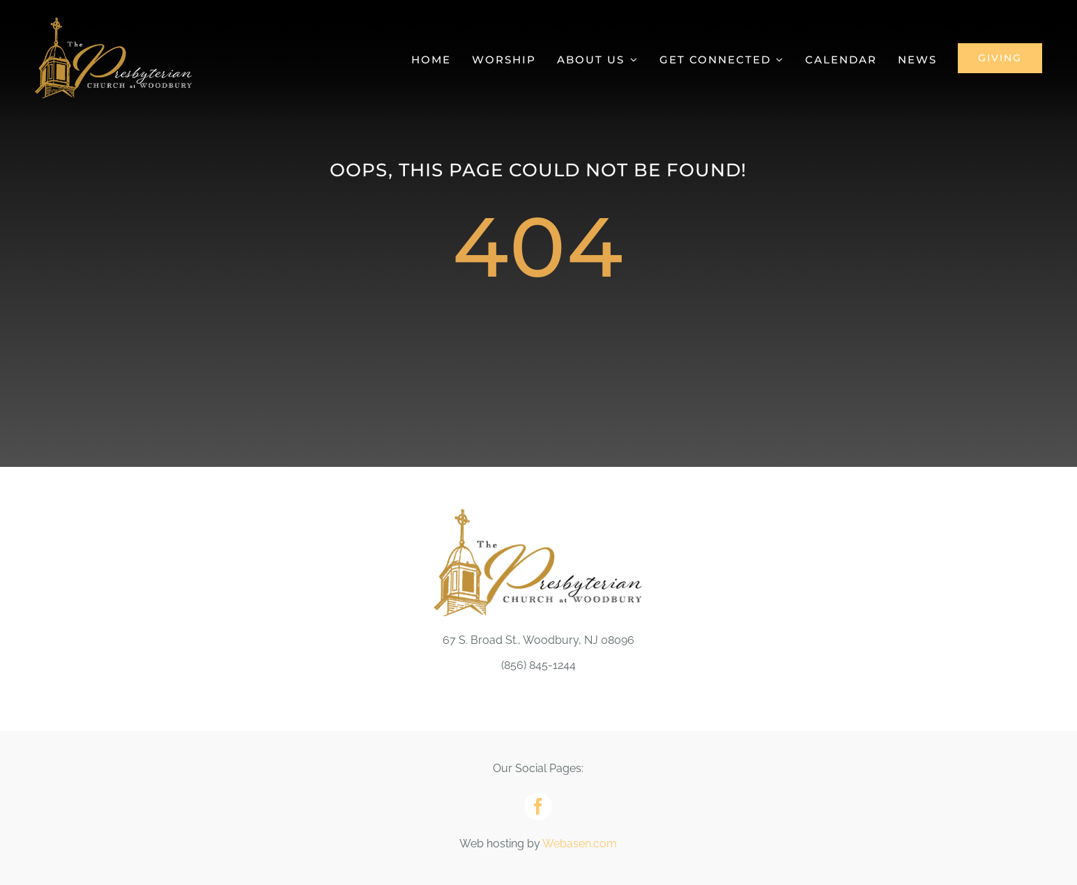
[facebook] (538, 806)
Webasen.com (579, 843)
